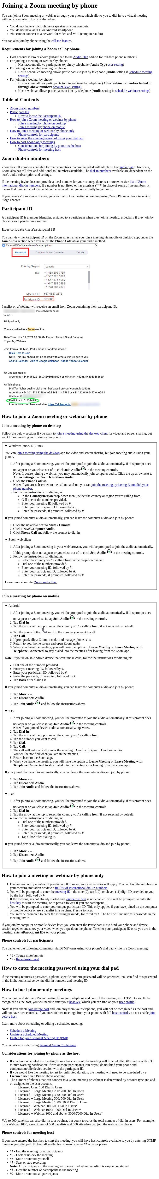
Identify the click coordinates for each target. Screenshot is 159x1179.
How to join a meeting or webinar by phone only (42, 131)
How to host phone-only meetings (32, 142)
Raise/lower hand (27, 959)
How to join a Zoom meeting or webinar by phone (43, 119)
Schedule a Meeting (23, 1030)
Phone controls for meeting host (39, 149)
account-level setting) (67, 87)
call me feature (61, 41)
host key (15, 903)
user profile (126, 1002)
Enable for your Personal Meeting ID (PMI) (39, 1038)
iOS (11, 711)
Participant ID (19, 112)
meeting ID (62, 891)
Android (13, 605)
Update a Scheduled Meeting (29, 1034)
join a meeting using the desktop (38, 453)
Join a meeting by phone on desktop (42, 123)
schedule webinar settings (132, 90)
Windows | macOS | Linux (25, 446)
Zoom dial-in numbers (25, 108)
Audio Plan (80, 57)
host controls (120, 1012)
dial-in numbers (100, 171)
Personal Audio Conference (58, 1045)
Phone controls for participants (38, 134)
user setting (115, 64)
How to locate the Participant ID (40, 116)
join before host (75, 899)
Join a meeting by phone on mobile (41, 127)
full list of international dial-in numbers (81, 888)
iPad (11, 794)
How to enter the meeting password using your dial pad (46, 138)
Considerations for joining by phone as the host (49, 145)
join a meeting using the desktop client (82, 433)
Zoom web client (19, 539)
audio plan (127, 167)
